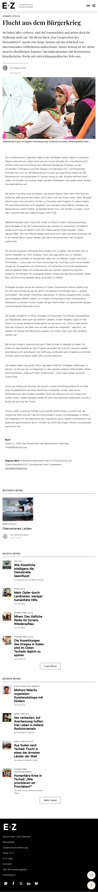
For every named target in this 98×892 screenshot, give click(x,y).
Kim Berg (21, 604)
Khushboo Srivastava (25, 732)
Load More (50, 666)
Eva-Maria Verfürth (36, 580)
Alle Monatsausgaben (15, 869)
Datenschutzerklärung (15, 847)
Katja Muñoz (22, 580)
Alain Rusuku (22, 790)
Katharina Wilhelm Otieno (27, 760)
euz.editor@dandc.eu (16, 468)
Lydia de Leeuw (19, 535)
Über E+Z (8, 852)
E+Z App (8, 858)
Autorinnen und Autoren (16, 836)
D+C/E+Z (21, 659)
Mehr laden (50, 800)
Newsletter (9, 842)
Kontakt (7, 863)
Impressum (9, 874)
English (88, 6)
